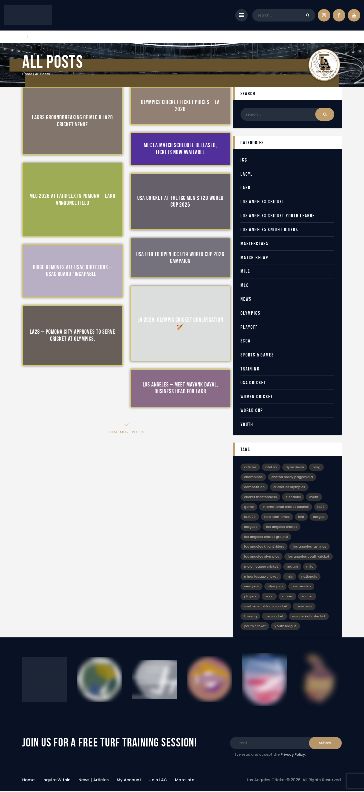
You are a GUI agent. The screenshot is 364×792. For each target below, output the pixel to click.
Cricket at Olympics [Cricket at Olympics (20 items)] (289, 487)
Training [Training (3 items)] (250, 617)
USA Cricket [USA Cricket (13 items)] (275, 617)
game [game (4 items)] (249, 507)
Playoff (249, 327)
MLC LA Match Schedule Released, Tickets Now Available (180, 149)
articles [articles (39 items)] (250, 467)
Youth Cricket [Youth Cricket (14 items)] (255, 627)
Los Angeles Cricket (262, 201)
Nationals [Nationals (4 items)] (309, 577)
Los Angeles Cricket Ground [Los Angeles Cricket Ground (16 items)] (266, 537)
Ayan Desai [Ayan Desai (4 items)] (295, 467)
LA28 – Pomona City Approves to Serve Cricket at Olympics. (72, 335)
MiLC (245, 271)
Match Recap (254, 257)
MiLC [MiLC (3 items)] (310, 567)
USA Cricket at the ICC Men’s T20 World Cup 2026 (180, 201)
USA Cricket (253, 382)
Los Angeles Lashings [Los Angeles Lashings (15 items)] (309, 547)
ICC (243, 160)
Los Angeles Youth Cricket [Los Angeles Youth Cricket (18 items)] (308, 557)
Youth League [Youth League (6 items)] (285, 627)
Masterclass (254, 243)
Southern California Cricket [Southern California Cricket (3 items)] (266, 607)
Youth (247, 424)
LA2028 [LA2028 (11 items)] (250, 517)
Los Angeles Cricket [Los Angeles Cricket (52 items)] (281, 527)
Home (27, 74)
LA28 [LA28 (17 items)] (321, 507)
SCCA (245, 340)
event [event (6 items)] (314, 497)
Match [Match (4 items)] (292, 567)
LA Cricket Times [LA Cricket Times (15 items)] (277, 517)
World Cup (251, 410)
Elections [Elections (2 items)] (293, 497)
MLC (244, 285)
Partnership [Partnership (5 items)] (301, 587)
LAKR (245, 187)
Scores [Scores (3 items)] (287, 597)
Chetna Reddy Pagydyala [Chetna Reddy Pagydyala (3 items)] (292, 477)
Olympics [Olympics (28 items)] (275, 587)
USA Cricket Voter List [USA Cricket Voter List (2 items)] (309, 617)
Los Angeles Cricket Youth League (277, 215)
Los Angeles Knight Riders (269, 229)
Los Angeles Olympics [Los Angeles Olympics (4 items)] (261, 557)
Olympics (250, 313)
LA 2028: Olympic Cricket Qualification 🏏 (180, 323)
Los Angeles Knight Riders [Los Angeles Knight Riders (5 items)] (264, 547)
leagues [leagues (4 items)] (250, 527)
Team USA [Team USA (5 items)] (304, 607)
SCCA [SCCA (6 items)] (269, 597)
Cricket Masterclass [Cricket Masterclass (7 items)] (260, 497)
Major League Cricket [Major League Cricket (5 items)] (261, 567)
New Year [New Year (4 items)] (251, 587)
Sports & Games (257, 354)
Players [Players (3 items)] (250, 597)
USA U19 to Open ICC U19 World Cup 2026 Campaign (180, 257)
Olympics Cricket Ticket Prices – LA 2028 (180, 106)
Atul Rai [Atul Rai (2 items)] (271, 467)
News (246, 299)
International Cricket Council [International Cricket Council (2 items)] (285, 507)
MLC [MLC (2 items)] (289, 577)
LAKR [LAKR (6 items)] (301, 517)
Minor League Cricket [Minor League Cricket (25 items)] (261, 577)
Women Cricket (256, 396)
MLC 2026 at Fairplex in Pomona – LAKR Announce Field (72, 199)
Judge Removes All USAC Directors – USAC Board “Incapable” (72, 270)
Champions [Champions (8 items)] (253, 477)
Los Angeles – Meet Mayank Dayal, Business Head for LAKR (180, 388)
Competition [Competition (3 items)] (254, 487)
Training (250, 368)
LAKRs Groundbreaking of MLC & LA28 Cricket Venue (72, 121)
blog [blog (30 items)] (316, 467)
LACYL (246, 174)
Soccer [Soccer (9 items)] (307, 597)
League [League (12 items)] (319, 517)
